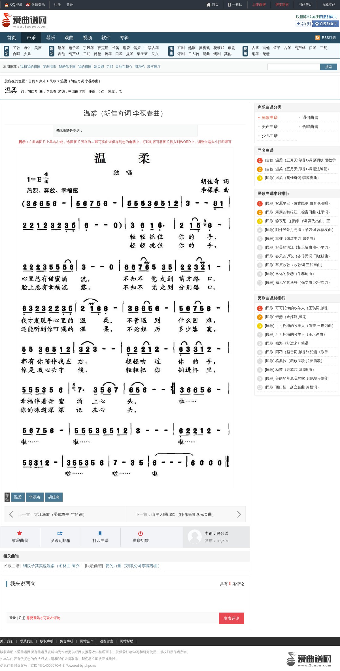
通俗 (27, 48)
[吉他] (269, 160)
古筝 (255, 48)
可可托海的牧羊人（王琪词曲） (301, 334)
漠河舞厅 (154, 67)
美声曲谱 (268, 126)
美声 (38, 48)
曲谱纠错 (141, 540)
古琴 (287, 48)
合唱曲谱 (308, 126)
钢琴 (61, 48)
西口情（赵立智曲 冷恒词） (298, 387)
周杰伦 (140, 67)
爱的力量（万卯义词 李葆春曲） (133, 565)
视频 (87, 37)
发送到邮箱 (60, 540)
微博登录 (38, 5)
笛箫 (137, 48)
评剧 (181, 54)
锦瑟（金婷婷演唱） (292, 317)
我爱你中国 (67, 67)
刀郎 (109, 67)
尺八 (155, 54)
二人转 (193, 54)
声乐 (31, 37)
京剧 (181, 48)
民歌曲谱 (12, 565)
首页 (215, 5)
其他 (227, 54)
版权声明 (47, 641)
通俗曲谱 (308, 117)
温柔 (18, 497)
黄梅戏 (204, 48)
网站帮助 (305, 5)
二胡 (86, 54)
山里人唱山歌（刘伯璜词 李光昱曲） (183, 514)
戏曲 (69, 37)
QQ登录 (16, 5)
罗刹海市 (49, 67)
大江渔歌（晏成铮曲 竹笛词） (60, 514)
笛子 (276, 48)
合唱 (16, 54)
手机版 (237, 5)
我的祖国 (85, 67)
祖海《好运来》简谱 (292, 343)
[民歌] (269, 178)
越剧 (192, 48)
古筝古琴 (151, 48)
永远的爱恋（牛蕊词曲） (295, 274)
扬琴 (108, 54)
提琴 (129, 54)
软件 (105, 37)
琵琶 (97, 54)
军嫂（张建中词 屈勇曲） (296, 238)
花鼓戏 (218, 48)
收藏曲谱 (20, 540)
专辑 (124, 37)
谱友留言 (282, 5)
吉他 (61, 54)
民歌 (16, 48)
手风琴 (88, 48)
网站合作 (87, 641)
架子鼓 (142, 54)
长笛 (115, 48)
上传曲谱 (259, 5)
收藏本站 (328, 5)
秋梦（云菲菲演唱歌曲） (295, 369)
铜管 (126, 48)
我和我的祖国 (30, 67)
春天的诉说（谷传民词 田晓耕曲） (303, 256)
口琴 (119, 54)
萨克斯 (103, 48)
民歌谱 (222, 533)
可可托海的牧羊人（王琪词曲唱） (303, 308)
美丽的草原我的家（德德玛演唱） (303, 378)
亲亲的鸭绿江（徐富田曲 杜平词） (303, 212)
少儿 (27, 54)
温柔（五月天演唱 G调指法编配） (303, 169)
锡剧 (217, 54)
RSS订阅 (329, 38)
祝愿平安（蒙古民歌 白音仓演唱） (303, 203)
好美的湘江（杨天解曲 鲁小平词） (303, 247)
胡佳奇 (54, 497)
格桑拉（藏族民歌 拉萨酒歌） (299, 361)
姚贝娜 (99, 67)
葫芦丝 (74, 54)
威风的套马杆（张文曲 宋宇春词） (303, 282)
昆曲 (206, 54)
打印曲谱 (101, 540)
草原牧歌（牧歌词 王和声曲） (299, 265)
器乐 (50, 37)
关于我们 (7, 641)
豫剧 (231, 48)
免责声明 (66, 641)
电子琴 (74, 48)
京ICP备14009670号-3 (48, 666)
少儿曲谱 (268, 135)
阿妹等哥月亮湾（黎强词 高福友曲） (305, 230)
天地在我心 (123, 67)
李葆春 (35, 497)
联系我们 (26, 641)
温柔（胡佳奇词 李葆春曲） (298, 178)
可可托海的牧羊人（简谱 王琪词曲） (305, 325)
